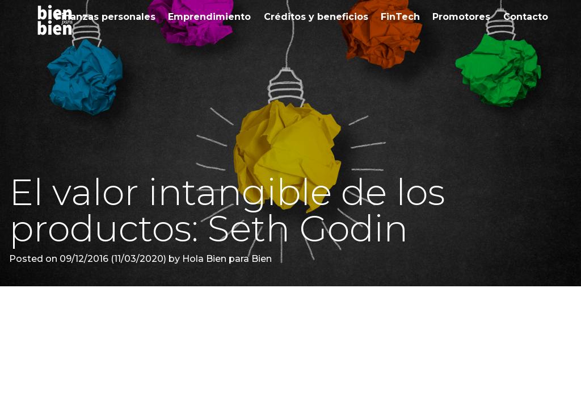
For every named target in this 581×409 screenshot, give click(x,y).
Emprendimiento (209, 16)
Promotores (461, 16)
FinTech (400, 16)
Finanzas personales (105, 16)
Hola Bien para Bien (226, 258)
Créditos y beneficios (316, 16)
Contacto (525, 16)
